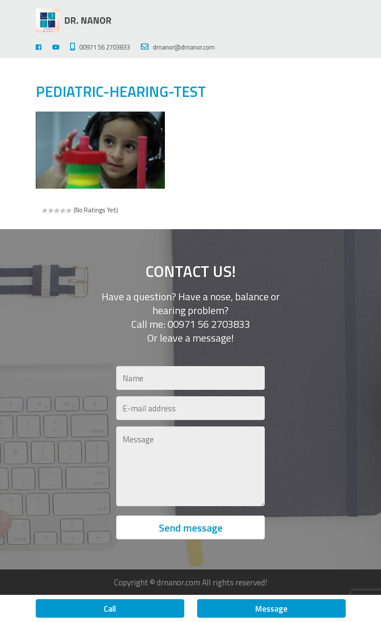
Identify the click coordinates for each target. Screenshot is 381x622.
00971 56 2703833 (100, 47)
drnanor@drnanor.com (178, 47)
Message (271, 608)
